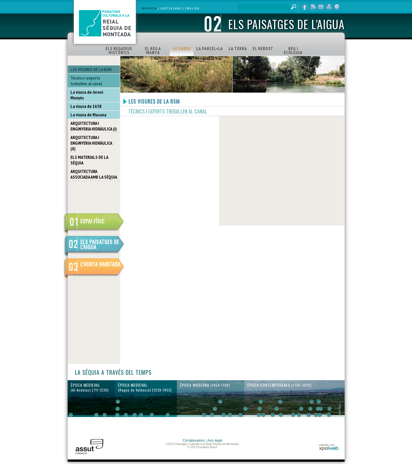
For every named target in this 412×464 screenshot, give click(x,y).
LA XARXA (182, 48)
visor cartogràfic (336, 7)
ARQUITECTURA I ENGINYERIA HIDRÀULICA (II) (91, 142)
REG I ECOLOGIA (293, 50)
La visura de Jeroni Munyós (86, 95)
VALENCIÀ (149, 8)
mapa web (328, 7)
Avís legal (214, 440)
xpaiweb (328, 447)
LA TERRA (238, 48)
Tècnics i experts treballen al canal (86, 80)
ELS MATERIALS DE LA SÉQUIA (89, 160)
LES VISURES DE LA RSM (90, 69)
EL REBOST (263, 48)
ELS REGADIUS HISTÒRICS (119, 50)
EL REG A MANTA (153, 50)
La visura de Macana (88, 114)
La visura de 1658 (86, 106)
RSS (313, 7)
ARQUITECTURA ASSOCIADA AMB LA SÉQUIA (93, 174)
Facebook (305, 7)
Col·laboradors (194, 440)
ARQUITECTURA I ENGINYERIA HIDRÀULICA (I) (93, 126)
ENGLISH (192, 8)
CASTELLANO (171, 8)
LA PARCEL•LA (209, 48)
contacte (320, 7)
